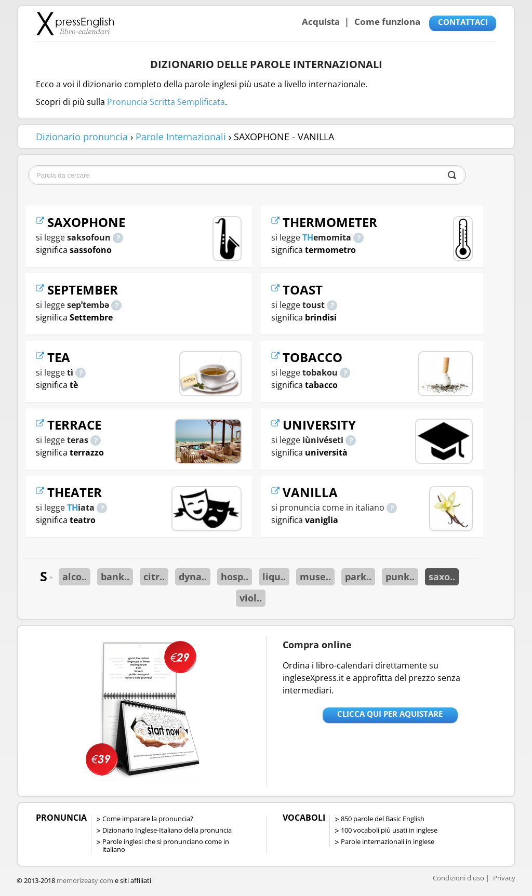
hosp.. (234, 576)
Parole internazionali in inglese (387, 841)
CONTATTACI (463, 22)
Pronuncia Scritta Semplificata (166, 102)
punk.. (400, 576)
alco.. (74, 576)
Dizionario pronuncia (82, 136)
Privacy (504, 877)
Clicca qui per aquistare (390, 713)
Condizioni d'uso (458, 877)
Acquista (321, 22)
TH (72, 507)
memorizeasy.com (85, 880)
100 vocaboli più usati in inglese (389, 830)
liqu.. (274, 576)
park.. (358, 576)
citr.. (154, 576)
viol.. (251, 598)
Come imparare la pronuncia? (147, 818)
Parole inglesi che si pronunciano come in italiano (165, 845)
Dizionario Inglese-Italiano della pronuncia (167, 830)
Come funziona (387, 22)
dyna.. (193, 576)
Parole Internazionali (181, 136)
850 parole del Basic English (382, 818)
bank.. (115, 576)
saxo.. (442, 576)
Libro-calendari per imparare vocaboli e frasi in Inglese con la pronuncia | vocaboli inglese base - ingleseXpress (75, 23)
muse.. (315, 576)
